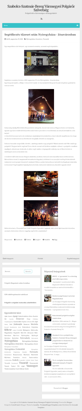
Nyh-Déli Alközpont (27, 333)
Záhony (21, 369)
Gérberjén (29, 321)
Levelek (19, 330)
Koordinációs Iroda (15, 327)
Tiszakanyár (14, 363)
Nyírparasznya (17, 355)
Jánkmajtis (18, 324)
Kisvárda (34, 324)
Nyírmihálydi (7, 355)
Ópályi (27, 369)
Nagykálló (16, 333)
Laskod (14, 330)
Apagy (15, 316)
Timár (36, 360)
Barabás (35, 316)
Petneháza (16, 357)
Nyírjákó (24, 352)
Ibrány (6, 324)
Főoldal (40, 258)
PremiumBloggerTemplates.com (50, 405)
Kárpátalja (34, 327)
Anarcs (10, 316)
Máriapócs (26, 330)
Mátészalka (34, 330)
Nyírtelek (34, 355)
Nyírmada (34, 352)
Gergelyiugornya (8, 321)
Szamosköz (22, 360)
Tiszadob (7, 363)
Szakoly (15, 360)
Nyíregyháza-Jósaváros (34, 39)
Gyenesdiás (17, 322)
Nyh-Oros (16, 335)
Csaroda (11, 319)
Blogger (65, 388)
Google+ (37, 240)
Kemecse (26, 324)
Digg (54, 240)
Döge (28, 319)
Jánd (10, 324)
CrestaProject (15, 405)
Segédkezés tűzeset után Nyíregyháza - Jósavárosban (40, 34)
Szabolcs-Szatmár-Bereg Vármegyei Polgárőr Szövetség (41, 8)
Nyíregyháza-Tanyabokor (11, 346)
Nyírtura (7, 357)
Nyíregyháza (11, 340)
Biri (5, 319)
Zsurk (17, 369)
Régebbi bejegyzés (73, 258)
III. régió (35, 322)
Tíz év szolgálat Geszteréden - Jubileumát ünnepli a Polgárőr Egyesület (62, 363)
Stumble (46, 240)
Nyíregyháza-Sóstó (31, 344)
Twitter (27, 240)
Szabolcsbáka (8, 360)
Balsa (30, 316)
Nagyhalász (8, 333)
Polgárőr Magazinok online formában (17, 283)
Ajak (5, 316)
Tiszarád (46, 39)
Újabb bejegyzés (8, 258)
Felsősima (35, 319)
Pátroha (24, 357)
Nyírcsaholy (25, 338)
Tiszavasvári (34, 363)
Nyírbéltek (15, 338)
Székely (28, 360)
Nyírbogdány (25, 335)
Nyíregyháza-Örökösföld (14, 349)
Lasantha (36, 405)
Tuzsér (6, 366)
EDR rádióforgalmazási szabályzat (16, 294)
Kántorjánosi (26, 327)
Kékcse (8, 329)
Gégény (24, 322)
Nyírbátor (7, 338)
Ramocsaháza (33, 357)
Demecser (20, 319)
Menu (41, 25)
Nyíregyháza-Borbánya (30, 341)
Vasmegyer (32, 365)
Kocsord (6, 327)
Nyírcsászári (34, 338)
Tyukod (13, 366)
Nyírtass (27, 355)
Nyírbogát (35, 335)
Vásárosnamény (9, 369)
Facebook (18, 240)
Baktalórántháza (23, 316)
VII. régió (21, 366)
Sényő (32, 360)
